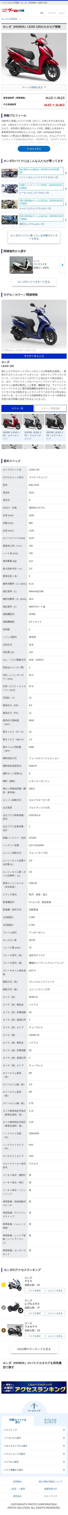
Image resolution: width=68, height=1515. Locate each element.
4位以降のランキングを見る (34, 1348)
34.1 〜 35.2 (55, 97)
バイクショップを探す (14, 1454)
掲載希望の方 (50, 1489)
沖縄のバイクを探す (17, 1421)
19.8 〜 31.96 (54, 104)
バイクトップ (10, 1430)
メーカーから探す (12, 1438)
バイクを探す (34, 1290)
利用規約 (17, 1481)
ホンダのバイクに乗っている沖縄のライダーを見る (34, 237)
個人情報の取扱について (50, 1481)
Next (62, 265)
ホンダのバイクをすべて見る (34, 281)
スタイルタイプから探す (16, 1446)
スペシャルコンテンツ (50, 1421)
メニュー (62, 13)
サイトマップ (50, 1496)
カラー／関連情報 (50, 408)
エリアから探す (11, 1462)
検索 (41, 13)
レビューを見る (55, 1290)
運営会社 (17, 1496)
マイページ (52, 13)
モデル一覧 (17, 408)
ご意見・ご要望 (17, 1489)
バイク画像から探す (13, 1470)
